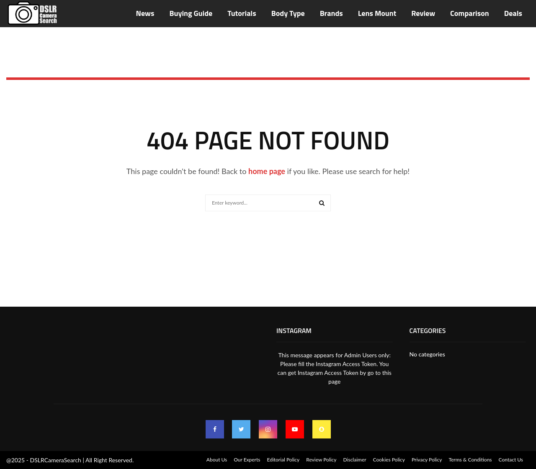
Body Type (288, 13)
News (145, 13)
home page (266, 171)
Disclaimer (354, 459)
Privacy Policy (427, 459)
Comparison (469, 13)
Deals (513, 13)
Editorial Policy (283, 459)
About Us (216, 459)
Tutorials (241, 13)
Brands (331, 13)
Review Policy (321, 459)
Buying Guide (191, 13)
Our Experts (247, 459)
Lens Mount (377, 13)
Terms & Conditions (470, 459)
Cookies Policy (389, 459)
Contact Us (511, 459)
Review (423, 13)
